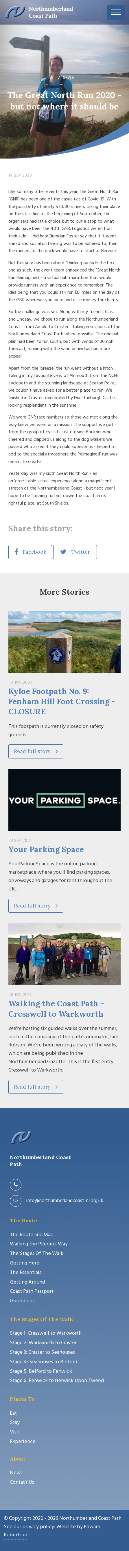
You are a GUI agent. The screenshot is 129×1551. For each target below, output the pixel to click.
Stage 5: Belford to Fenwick (41, 1371)
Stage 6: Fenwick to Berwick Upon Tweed (57, 1381)
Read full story (36, 751)
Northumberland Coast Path (90, 1518)
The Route (23, 1220)
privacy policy (38, 1527)
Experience (23, 1441)
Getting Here (24, 1263)
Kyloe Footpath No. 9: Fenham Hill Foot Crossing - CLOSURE (61, 701)
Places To (22, 1399)
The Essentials (25, 1273)
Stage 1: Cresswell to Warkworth (46, 1333)
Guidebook (22, 1301)
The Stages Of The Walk (36, 1253)
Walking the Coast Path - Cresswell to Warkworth (56, 1008)
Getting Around (27, 1282)
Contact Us (22, 1482)
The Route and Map (32, 1235)
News (16, 1473)
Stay (15, 1422)
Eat (13, 1413)
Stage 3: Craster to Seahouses (42, 1352)
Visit (15, 1432)
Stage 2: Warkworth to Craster (43, 1343)
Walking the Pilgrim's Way (39, 1244)
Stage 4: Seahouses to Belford (43, 1362)
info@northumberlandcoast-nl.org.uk (64, 1201)
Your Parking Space (46, 849)
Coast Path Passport (32, 1291)
